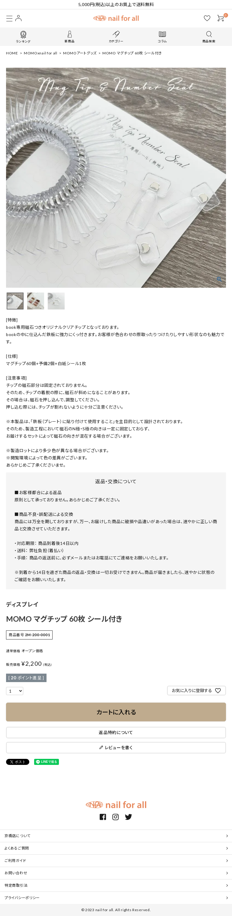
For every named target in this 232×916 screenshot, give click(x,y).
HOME (12, 53)
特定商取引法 (16, 885)
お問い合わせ (16, 873)
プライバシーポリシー (22, 897)
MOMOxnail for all (40, 53)
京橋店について (18, 835)
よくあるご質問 (17, 848)
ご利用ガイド (15, 860)
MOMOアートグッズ (80, 53)
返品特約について (116, 732)
